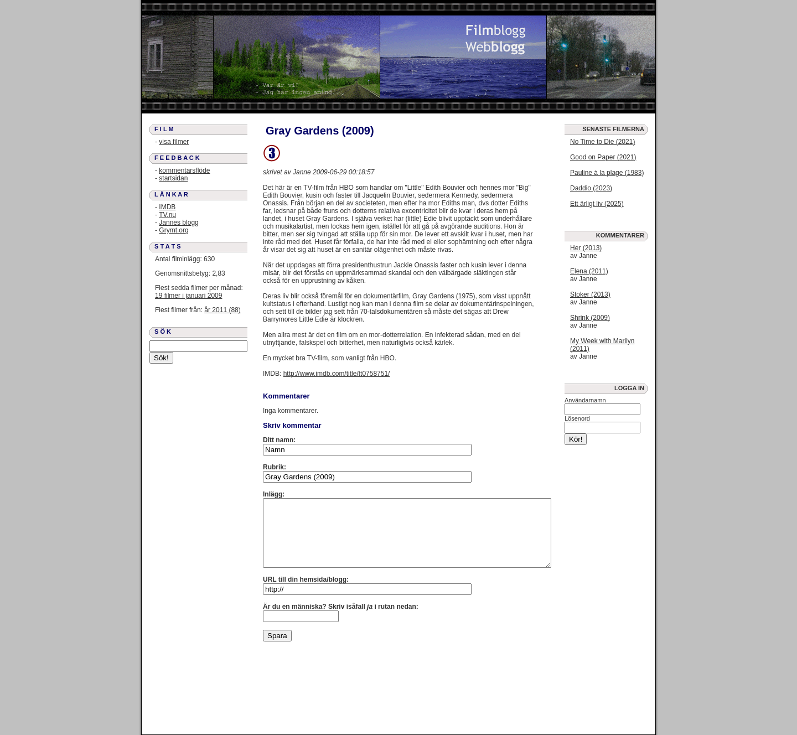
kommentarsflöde (184, 170)
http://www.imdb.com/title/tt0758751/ (336, 373)
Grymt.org (173, 230)
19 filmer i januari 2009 (188, 295)
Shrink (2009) (590, 318)
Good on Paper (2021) (603, 157)
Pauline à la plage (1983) (607, 173)
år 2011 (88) (222, 310)
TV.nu (167, 215)
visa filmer (174, 142)
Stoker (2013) (590, 294)
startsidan (173, 178)
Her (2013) (586, 248)
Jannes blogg (178, 222)
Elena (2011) (589, 271)
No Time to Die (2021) (602, 142)
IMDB (167, 207)
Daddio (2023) (591, 188)
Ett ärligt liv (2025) (597, 204)
